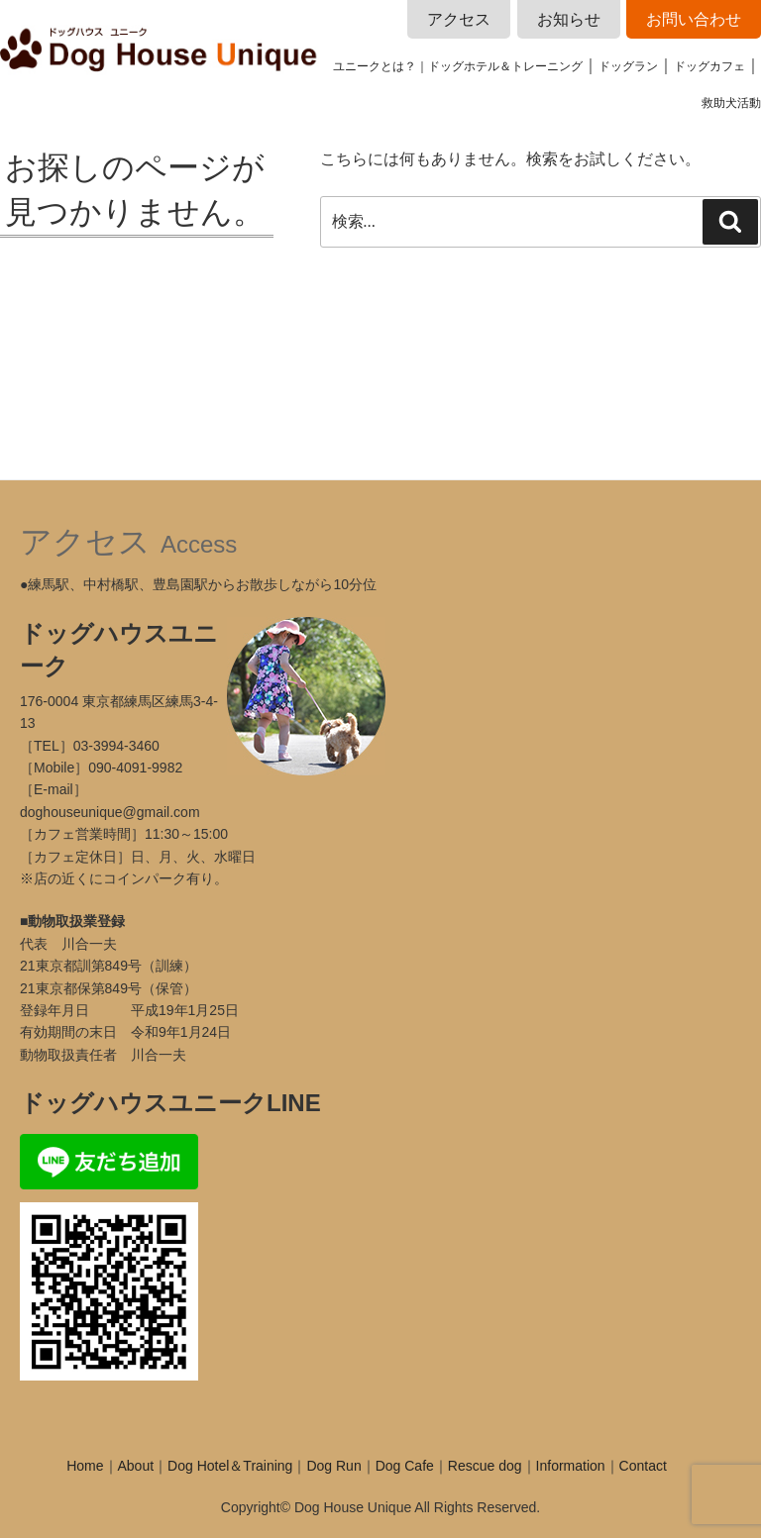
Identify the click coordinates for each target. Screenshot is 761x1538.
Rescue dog (485, 1466)
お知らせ (568, 19)
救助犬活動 (731, 103)
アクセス (458, 19)
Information (570, 1466)
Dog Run (333, 1466)
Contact (643, 1466)
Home (84, 1466)
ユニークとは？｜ (380, 66)
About (136, 1466)
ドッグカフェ (709, 66)
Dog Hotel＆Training (229, 1466)
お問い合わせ (693, 19)
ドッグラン (628, 66)
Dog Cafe (405, 1466)
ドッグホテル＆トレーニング (505, 66)
